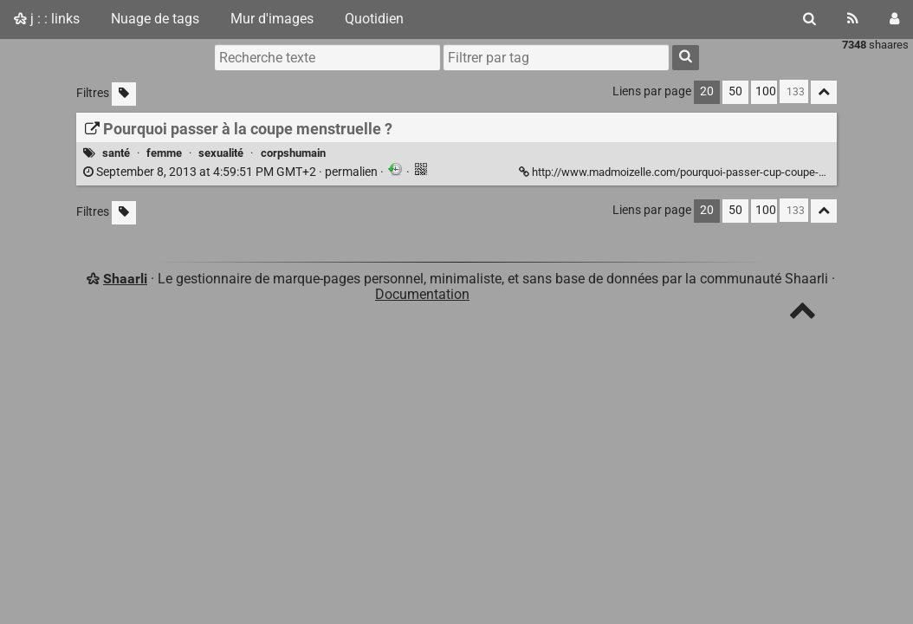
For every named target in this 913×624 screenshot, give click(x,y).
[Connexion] (894, 19)
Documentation (422, 294)
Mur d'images (272, 18)
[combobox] (556, 57)
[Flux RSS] (852, 19)
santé (116, 152)
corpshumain (293, 152)
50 (735, 91)
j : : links (47, 18)
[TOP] (802, 314)
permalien (231, 172)
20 (707, 91)
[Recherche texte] (327, 57)
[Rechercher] (809, 19)
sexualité (220, 152)
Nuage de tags (155, 18)
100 (765, 91)
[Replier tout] (824, 92)
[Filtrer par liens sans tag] (124, 94)
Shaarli (125, 278)
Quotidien (374, 18)
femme (164, 152)
